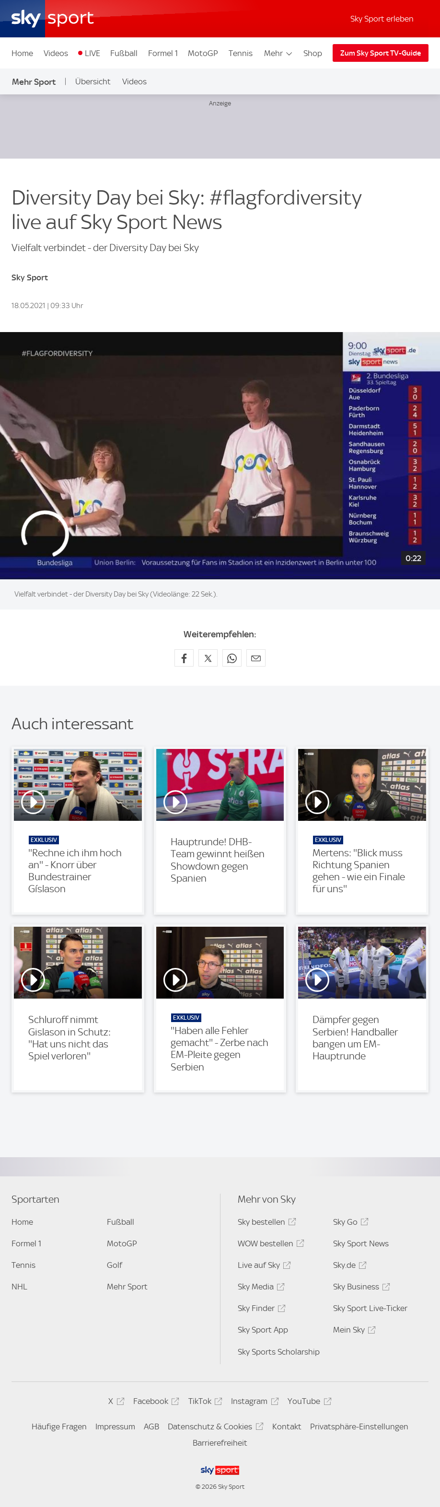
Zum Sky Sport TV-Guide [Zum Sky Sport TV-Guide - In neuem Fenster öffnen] (380, 53)
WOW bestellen (269, 1245)
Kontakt (286, 1426)
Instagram (253, 1402)
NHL (19, 1286)
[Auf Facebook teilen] (184, 658)
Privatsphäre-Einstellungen (359, 1426)
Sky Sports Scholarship (279, 1352)
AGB (151, 1426)
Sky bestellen (265, 1223)
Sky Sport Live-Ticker (370, 1308)
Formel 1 (163, 53)
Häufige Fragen (59, 1426)
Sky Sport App (263, 1329)
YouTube (308, 1402)
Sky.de (348, 1266)
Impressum (115, 1426)
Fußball (124, 53)
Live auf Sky (263, 1266)
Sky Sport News (361, 1243)
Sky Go (349, 1223)
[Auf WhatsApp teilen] (232, 658)
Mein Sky (353, 1331)
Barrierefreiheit (220, 1443)
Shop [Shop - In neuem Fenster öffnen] (312, 53)
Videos (56, 53)
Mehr (278, 53)
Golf (114, 1265)
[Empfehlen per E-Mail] (256, 658)
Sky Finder (260, 1309)
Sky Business (360, 1288)
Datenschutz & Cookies (214, 1428)
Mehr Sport (34, 82)
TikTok (204, 1402)
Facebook (154, 1402)
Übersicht (93, 81)
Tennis (241, 53)
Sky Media (260, 1288)
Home (22, 53)
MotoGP (203, 53)
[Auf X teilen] (208, 658)
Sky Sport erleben (382, 18)
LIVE (92, 53)
